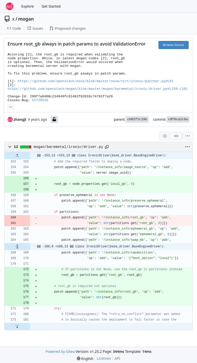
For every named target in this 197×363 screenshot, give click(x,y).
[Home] (10, 6)
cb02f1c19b (137, 119)
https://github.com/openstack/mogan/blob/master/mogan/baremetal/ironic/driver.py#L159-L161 (98, 89)
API (117, 358)
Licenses (104, 358)
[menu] (187, 136)
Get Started (51, 6)
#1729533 (40, 100)
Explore (27, 6)
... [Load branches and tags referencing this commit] (10, 106)
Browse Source (173, 45)
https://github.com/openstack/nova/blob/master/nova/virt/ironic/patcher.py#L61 (95, 81)
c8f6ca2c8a (178, 119)
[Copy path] (106, 146)
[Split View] (176, 136)
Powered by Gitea (60, 351)
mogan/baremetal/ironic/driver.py (68, 147)
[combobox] (164, 136)
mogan (26, 18)
